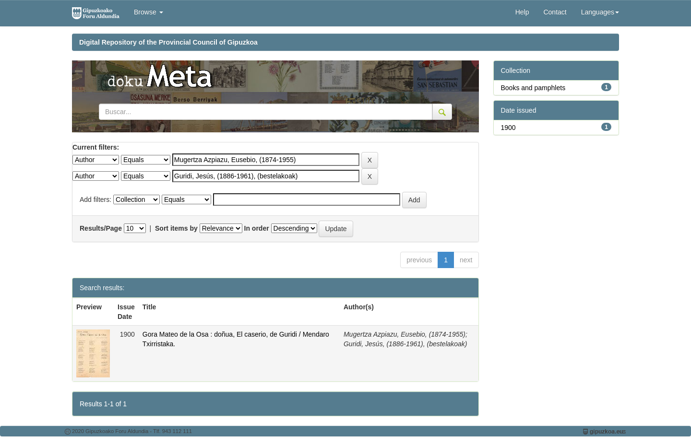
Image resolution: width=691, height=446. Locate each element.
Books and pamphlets (533, 88)
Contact (554, 12)
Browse (148, 12)
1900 (508, 127)
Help (522, 12)
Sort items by (176, 228)
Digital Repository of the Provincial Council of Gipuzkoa (168, 42)
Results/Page (101, 228)
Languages (600, 12)
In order (256, 228)
